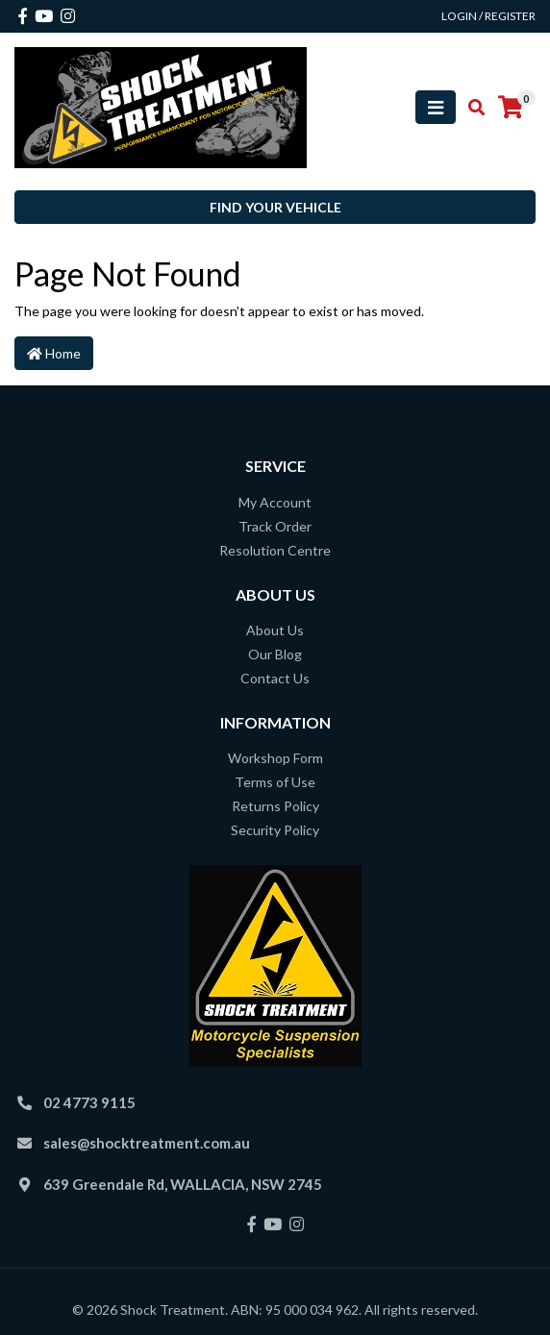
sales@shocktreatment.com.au (146, 1142)
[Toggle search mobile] (471, 107)
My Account (275, 502)
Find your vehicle (275, 207)
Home (54, 353)
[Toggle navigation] (435, 107)
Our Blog (275, 654)
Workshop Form (275, 758)
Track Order (275, 526)
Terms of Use (275, 782)
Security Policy (275, 830)
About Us (275, 630)
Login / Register (488, 16)
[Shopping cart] (511, 107)
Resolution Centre (275, 550)
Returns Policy (275, 806)
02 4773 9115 (89, 1102)
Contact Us (275, 678)
